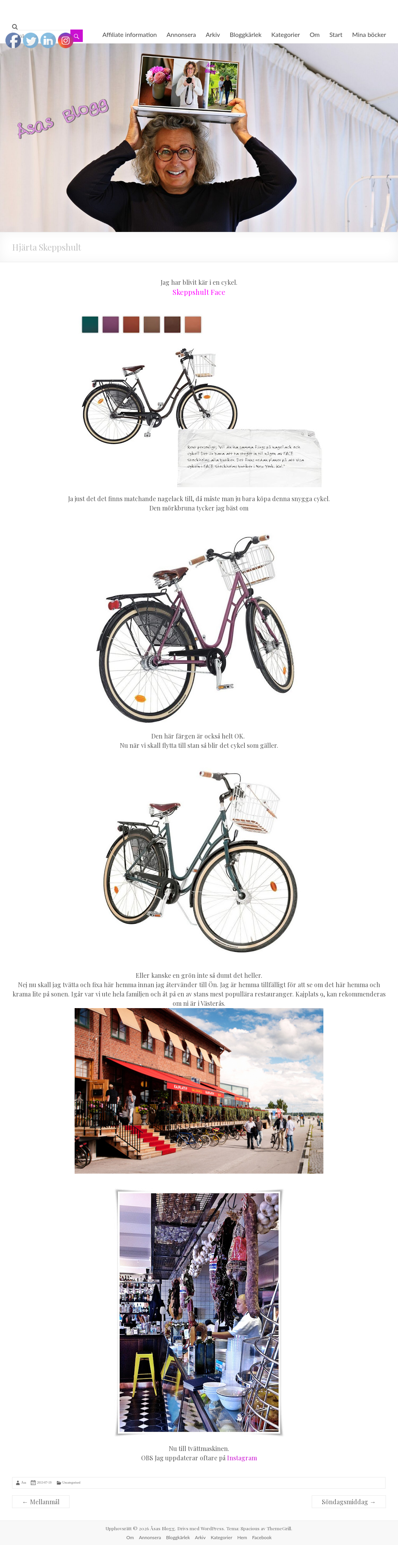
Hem (242, 1537)
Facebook (262, 1537)
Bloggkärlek (246, 34)
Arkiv (213, 34)
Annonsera (181, 34)
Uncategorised (71, 1482)
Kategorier (285, 34)
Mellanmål (40, 1502)
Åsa (23, 1482)
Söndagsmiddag (349, 1502)
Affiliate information (129, 34)
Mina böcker (369, 34)
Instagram (242, 1458)
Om (315, 34)
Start (336, 34)
